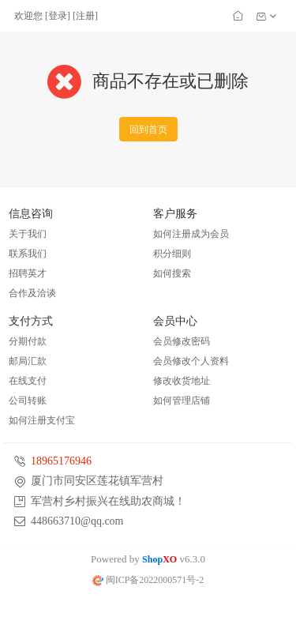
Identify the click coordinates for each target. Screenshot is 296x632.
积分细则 (172, 253)
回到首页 (148, 129)
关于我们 (28, 233)
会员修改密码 (181, 341)
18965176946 (61, 461)
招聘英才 (28, 273)
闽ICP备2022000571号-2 (148, 579)
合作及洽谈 (32, 293)
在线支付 (28, 380)
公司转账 (28, 400)
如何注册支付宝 (42, 420)
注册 (85, 15)
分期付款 (28, 341)
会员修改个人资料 (191, 361)
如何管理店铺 (181, 400)
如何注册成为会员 (191, 233)
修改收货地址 (181, 380)
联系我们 (28, 253)
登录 (57, 15)
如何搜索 (172, 273)
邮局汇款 (28, 361)
